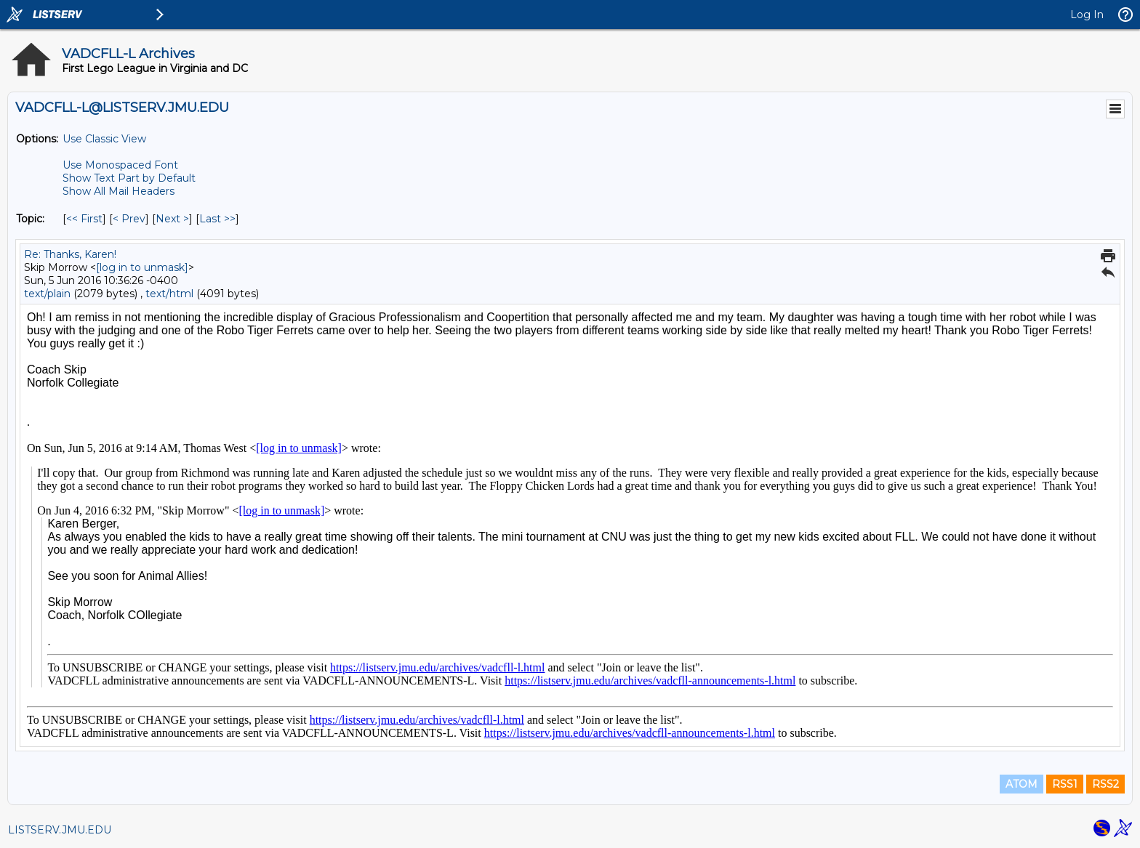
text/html (169, 293)
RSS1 (1064, 784)
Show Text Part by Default (129, 178)
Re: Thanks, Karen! (70, 254)
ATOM (1021, 784)
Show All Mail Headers (118, 191)
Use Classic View (104, 138)
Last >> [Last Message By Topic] (217, 218)
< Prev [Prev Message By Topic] (129, 218)
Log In (1087, 14)
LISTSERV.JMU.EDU (59, 829)
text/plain (47, 293)
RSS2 (1105, 784)
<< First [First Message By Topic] (84, 218)
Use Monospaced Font (120, 164)
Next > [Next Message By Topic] (172, 218)
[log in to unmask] (142, 267)
